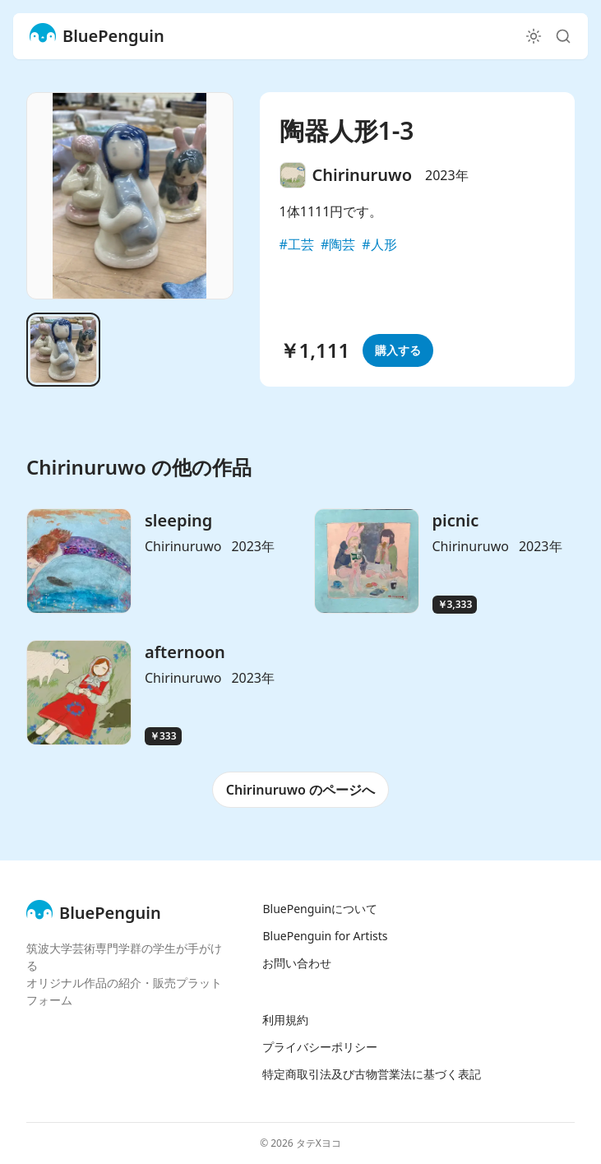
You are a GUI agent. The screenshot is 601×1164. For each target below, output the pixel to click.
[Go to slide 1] (63, 349)
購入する (398, 350)
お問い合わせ (296, 963)
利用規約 (285, 1019)
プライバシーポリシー (319, 1047)
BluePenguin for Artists (324, 936)
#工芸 (297, 244)
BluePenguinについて (319, 908)
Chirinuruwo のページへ (300, 790)
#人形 (379, 244)
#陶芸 (338, 244)
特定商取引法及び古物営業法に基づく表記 (371, 1074)
